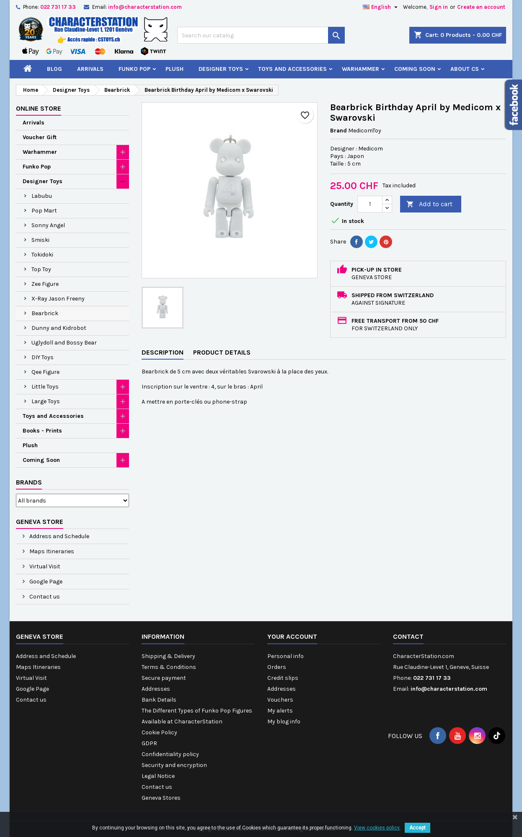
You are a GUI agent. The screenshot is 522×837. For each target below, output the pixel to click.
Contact (408, 636)
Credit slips (282, 678)
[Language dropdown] (381, 7)
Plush (174, 69)
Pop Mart (44, 210)
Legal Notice (158, 776)
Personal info (285, 656)
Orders (276, 667)
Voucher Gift (40, 137)
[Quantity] (369, 204)
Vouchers (280, 699)
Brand (338, 130)
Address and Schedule (58, 536)
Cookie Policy (159, 732)
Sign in (438, 7)
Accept (417, 828)
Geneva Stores (161, 797)
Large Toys (45, 401)
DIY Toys (42, 357)
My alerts (280, 710)
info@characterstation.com (145, 7)
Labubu (41, 196)
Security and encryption (174, 765)
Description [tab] (162, 352)
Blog (54, 69)
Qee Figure (45, 372)
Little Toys (45, 386)
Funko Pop (134, 69)
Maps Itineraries (51, 551)
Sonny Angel (48, 225)
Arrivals (90, 69)
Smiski (40, 240)
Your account (292, 636)
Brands (29, 482)
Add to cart (429, 204)
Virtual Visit (44, 566)
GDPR (149, 743)
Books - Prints (42, 430)
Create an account (481, 7)
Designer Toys (221, 69)
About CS (464, 69)
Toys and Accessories (292, 69)
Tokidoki (42, 254)
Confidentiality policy (170, 754)
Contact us (44, 596)
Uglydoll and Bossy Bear (64, 342)
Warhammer (360, 69)
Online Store (38, 108)
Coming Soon (414, 69)
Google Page (45, 581)
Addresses (156, 688)
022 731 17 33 (58, 7)
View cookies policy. (377, 828)
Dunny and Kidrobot (58, 328)
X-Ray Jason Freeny (58, 298)
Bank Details (159, 699)
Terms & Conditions (169, 667)
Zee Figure (45, 284)
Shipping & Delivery (168, 656)
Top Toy (41, 269)
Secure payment (164, 678)
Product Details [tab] (222, 352)
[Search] (261, 35)
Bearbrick (44, 313)
